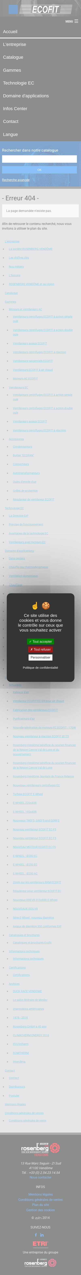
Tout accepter (40, 641)
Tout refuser (40, 649)
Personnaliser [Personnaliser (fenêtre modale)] (40, 657)
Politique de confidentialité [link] (40, 667)
